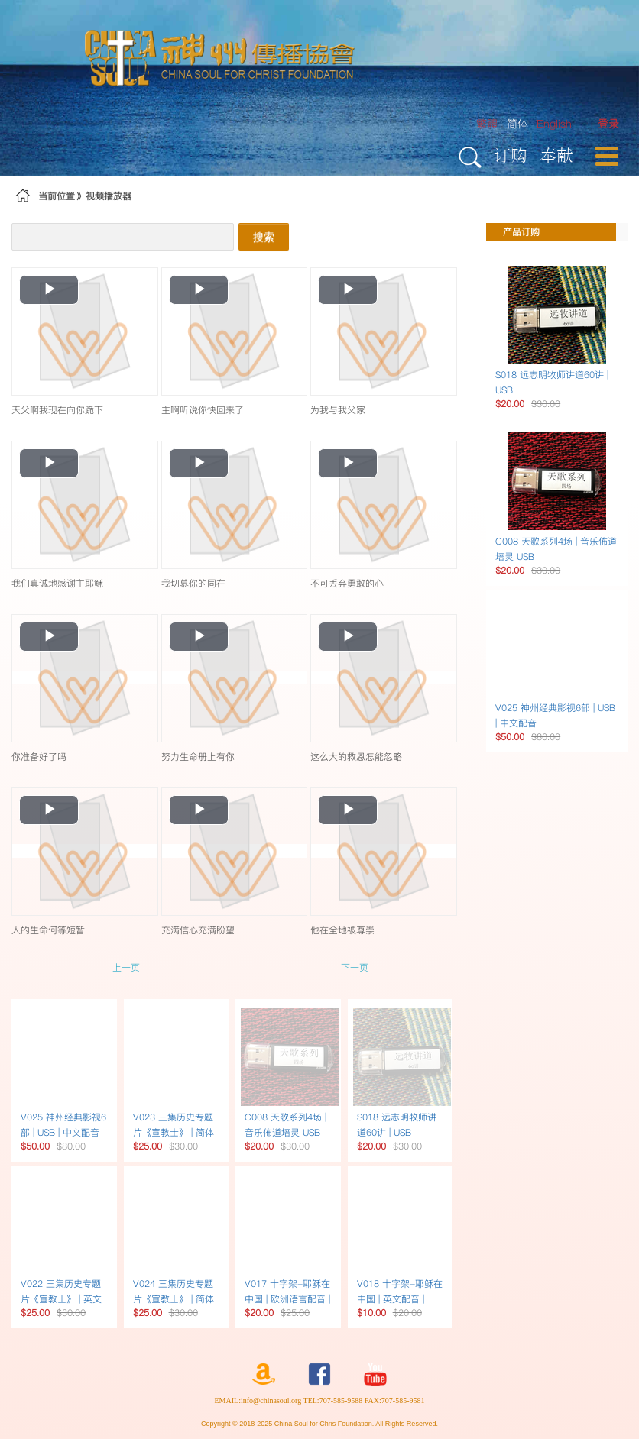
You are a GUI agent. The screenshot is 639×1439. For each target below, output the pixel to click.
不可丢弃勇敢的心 (347, 583)
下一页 (354, 967)
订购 (510, 155)
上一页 (126, 967)
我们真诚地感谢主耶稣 (57, 583)
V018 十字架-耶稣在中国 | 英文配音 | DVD (400, 1299)
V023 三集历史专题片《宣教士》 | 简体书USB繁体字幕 (173, 1132)
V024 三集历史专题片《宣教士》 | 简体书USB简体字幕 (173, 1299)
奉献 (556, 155)
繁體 (487, 123)
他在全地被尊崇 (342, 929)
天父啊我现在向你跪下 (57, 409)
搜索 (263, 237)
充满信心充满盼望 (198, 929)
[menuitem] (608, 124)
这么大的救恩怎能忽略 (356, 756)
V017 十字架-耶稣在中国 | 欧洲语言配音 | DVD (287, 1299)
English (554, 123)
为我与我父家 (337, 409)
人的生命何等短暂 (48, 929)
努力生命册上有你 (198, 756)
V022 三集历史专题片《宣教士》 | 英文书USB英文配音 (61, 1299)
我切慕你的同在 (193, 583)
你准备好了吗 (38, 756)
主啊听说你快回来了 (202, 409)
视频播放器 (108, 195)
